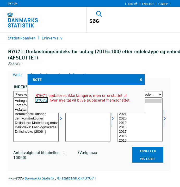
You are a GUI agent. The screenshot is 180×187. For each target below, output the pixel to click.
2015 (140, 140)
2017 (140, 132)
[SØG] (124, 21)
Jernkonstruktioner (36, 118)
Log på (132, 4)
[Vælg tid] (140, 120)
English (147, 4)
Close (140, 79)
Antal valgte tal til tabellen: (37, 152)
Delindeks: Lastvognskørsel (36, 127)
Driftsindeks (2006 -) (36, 132)
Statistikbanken (22, 38)
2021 (140, 114)
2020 (140, 118)
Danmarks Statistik (39, 178)
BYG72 (41, 100)
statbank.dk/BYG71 (78, 178)
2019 (140, 123)
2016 (140, 136)
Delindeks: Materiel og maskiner (36, 123)
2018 (140, 127)
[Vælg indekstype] (36, 120)
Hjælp (163, 4)
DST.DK (12, 3)
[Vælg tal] (88, 120)
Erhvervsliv (52, 38)
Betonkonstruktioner (36, 114)
